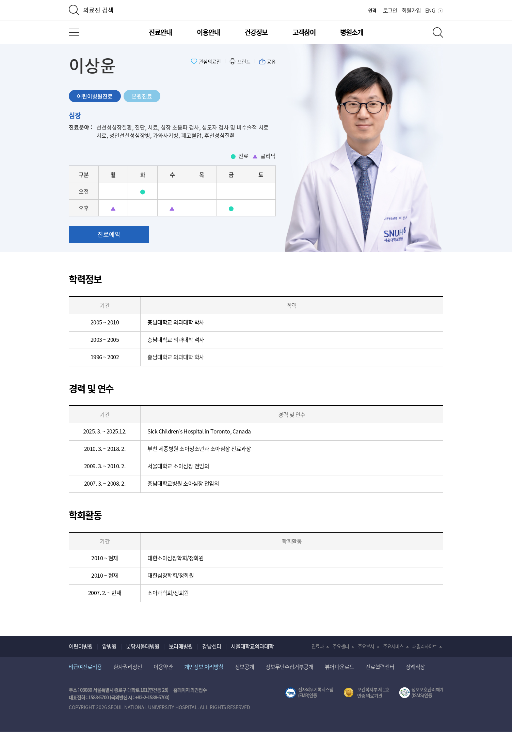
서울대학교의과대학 (252, 646)
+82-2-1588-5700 (151, 697)
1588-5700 (98, 697)
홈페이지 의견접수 (190, 689)
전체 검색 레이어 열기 (438, 32)
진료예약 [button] (109, 234)
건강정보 (256, 32)
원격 (372, 10)
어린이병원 (81, 646)
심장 (75, 115)
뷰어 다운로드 (339, 666)
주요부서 (366, 646)
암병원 (109, 646)
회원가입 (411, 10)
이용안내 (208, 32)
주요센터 (341, 646)
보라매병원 (181, 646)
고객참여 (304, 32)
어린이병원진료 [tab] (95, 96)
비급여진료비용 (85, 666)
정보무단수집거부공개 (289, 666)
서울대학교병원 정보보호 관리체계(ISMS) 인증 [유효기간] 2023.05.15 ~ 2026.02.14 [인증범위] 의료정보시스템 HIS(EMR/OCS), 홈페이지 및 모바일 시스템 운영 (421, 692)
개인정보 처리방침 (203, 666)
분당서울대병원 (142, 646)
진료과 (317, 646)
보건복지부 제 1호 (366, 692)
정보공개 (244, 666)
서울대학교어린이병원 (256, 10)
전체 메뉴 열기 (74, 32)
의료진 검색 (98, 10)
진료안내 (160, 32)
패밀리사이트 (424, 646)
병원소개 (351, 32)
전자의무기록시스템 (309, 692)
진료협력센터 (380, 666)
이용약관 (163, 666)
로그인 (390, 10)
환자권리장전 (127, 666)
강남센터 (211, 646)
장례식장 (415, 666)
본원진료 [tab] (142, 96)
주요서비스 (393, 646)
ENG (430, 10)
